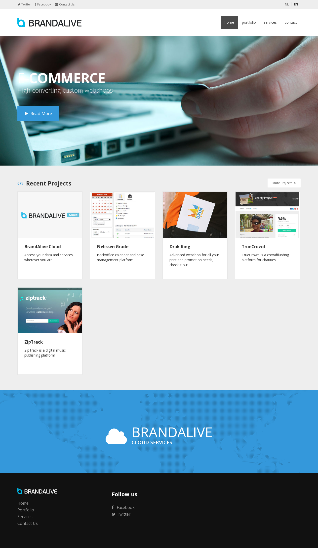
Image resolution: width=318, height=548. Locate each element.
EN (296, 4)
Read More (38, 113)
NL (287, 4)
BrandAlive (49, 22)
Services (270, 22)
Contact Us (65, 4)
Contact (291, 22)
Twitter (24, 4)
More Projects (284, 183)
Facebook (43, 4)
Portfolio (249, 22)
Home (229, 22)
